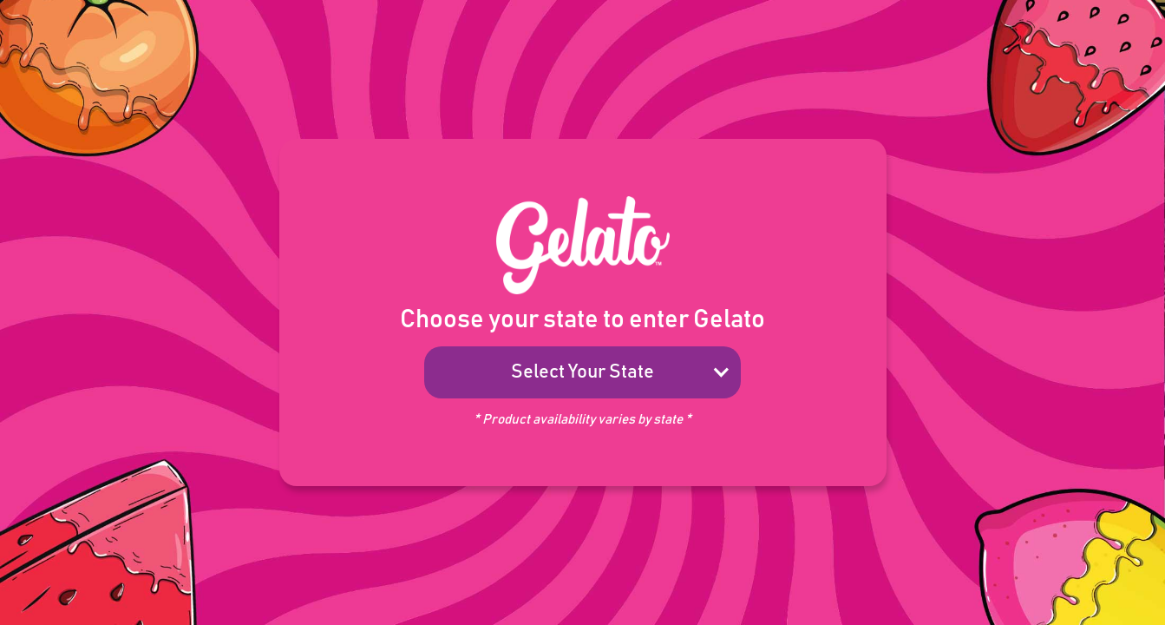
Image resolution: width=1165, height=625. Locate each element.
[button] (582, 372)
